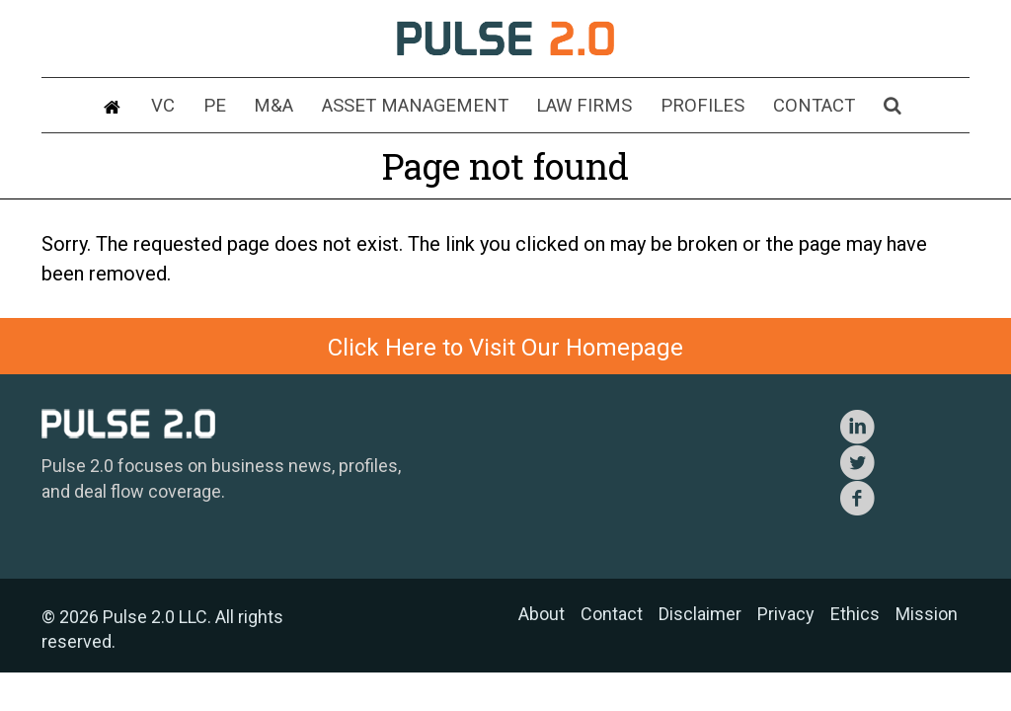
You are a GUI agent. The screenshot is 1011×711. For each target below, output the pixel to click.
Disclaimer (700, 613)
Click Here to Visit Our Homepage (505, 347)
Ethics (855, 613)
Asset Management (423, 107)
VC (195, 107)
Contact (788, 107)
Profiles (686, 107)
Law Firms (579, 107)
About (541, 613)
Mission (926, 613)
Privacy (786, 613)
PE (240, 107)
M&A (292, 107)
